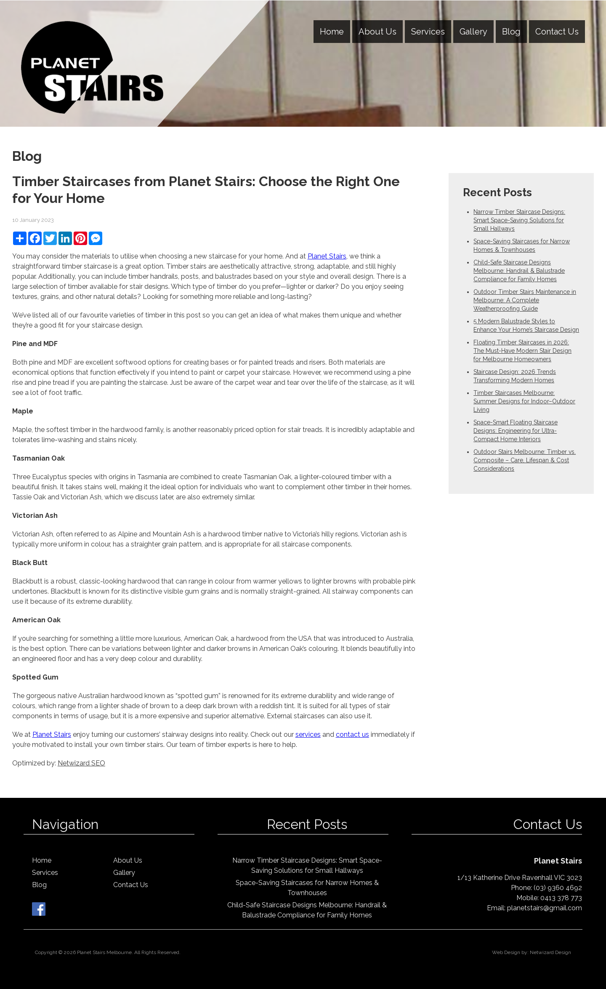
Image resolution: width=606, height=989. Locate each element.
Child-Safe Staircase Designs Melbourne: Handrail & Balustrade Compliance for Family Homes (519, 271)
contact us (352, 734)
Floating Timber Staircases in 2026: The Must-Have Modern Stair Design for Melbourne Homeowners (522, 351)
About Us (377, 32)
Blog (511, 32)
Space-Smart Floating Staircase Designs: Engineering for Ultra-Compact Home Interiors (515, 431)
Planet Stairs (327, 256)
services (308, 734)
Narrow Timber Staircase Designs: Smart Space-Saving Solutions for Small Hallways (519, 220)
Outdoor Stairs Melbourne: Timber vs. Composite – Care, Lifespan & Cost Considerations (524, 460)
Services (428, 32)
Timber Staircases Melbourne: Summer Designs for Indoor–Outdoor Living (524, 401)
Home (332, 32)
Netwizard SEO (81, 763)
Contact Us (557, 32)
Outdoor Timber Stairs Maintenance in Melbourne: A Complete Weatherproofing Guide (524, 300)
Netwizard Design (550, 952)
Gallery (473, 32)
